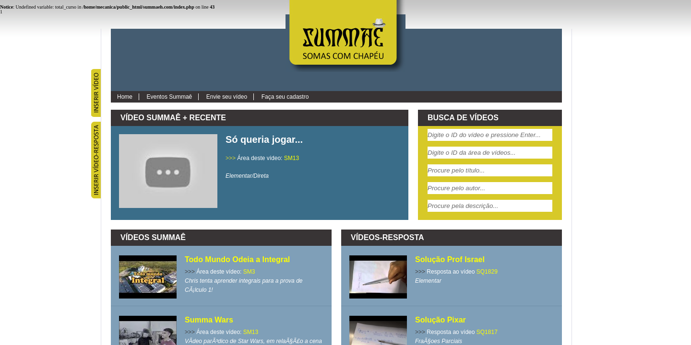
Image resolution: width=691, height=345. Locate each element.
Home (124, 96)
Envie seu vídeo (226, 96)
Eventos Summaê (169, 96)
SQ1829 (487, 271)
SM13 (291, 158)
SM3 (249, 271)
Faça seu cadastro (285, 96)
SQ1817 (487, 332)
